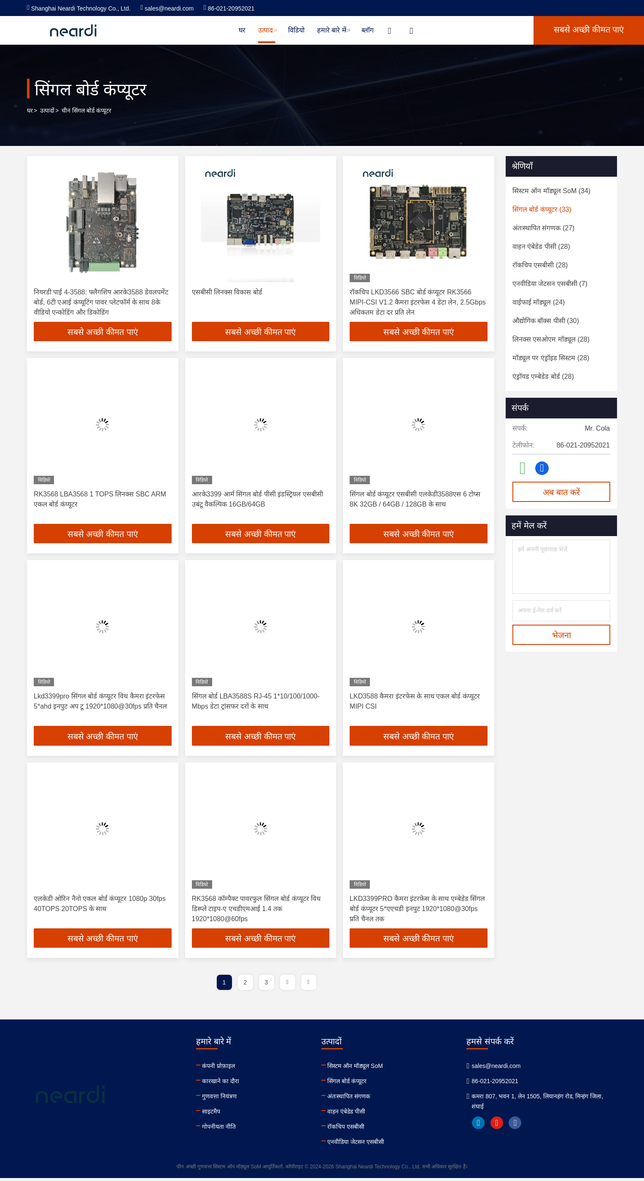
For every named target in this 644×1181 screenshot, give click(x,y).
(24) (538, 302)
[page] (287, 985)
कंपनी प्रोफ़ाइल (221, 1068)
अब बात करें (561, 492)
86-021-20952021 (229, 8)
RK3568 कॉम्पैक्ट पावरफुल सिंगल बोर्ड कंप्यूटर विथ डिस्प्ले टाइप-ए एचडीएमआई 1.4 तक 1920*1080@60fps (256, 911)
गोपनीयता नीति (221, 1129)
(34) (551, 190)
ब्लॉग (367, 30)
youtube (505, 1125)
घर (242, 30)
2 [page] (245, 985)
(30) (545, 320)
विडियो (296, 30)
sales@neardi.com (167, 8)
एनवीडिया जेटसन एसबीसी (361, 1144)
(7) (549, 283)
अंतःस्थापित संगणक (354, 1099)
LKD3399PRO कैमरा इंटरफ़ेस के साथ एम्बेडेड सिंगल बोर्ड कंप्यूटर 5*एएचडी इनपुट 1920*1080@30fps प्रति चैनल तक (417, 911)
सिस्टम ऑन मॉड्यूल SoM (360, 1068)
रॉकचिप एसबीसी (351, 1129)
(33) (541, 209)
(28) (541, 246)
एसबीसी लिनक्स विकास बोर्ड (227, 292)
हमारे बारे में (333, 30)
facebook (523, 1125)
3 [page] (266, 985)
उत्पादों (47, 110)
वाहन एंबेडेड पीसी (352, 1114)
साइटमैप (214, 1114)
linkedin (486, 1125)
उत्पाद (266, 30)
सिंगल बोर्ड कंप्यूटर (352, 1084)
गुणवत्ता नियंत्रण (222, 1099)
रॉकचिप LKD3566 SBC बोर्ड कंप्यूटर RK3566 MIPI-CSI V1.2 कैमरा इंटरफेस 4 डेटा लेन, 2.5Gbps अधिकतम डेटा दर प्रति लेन (418, 302)
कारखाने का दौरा (223, 1084)
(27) (543, 228)
